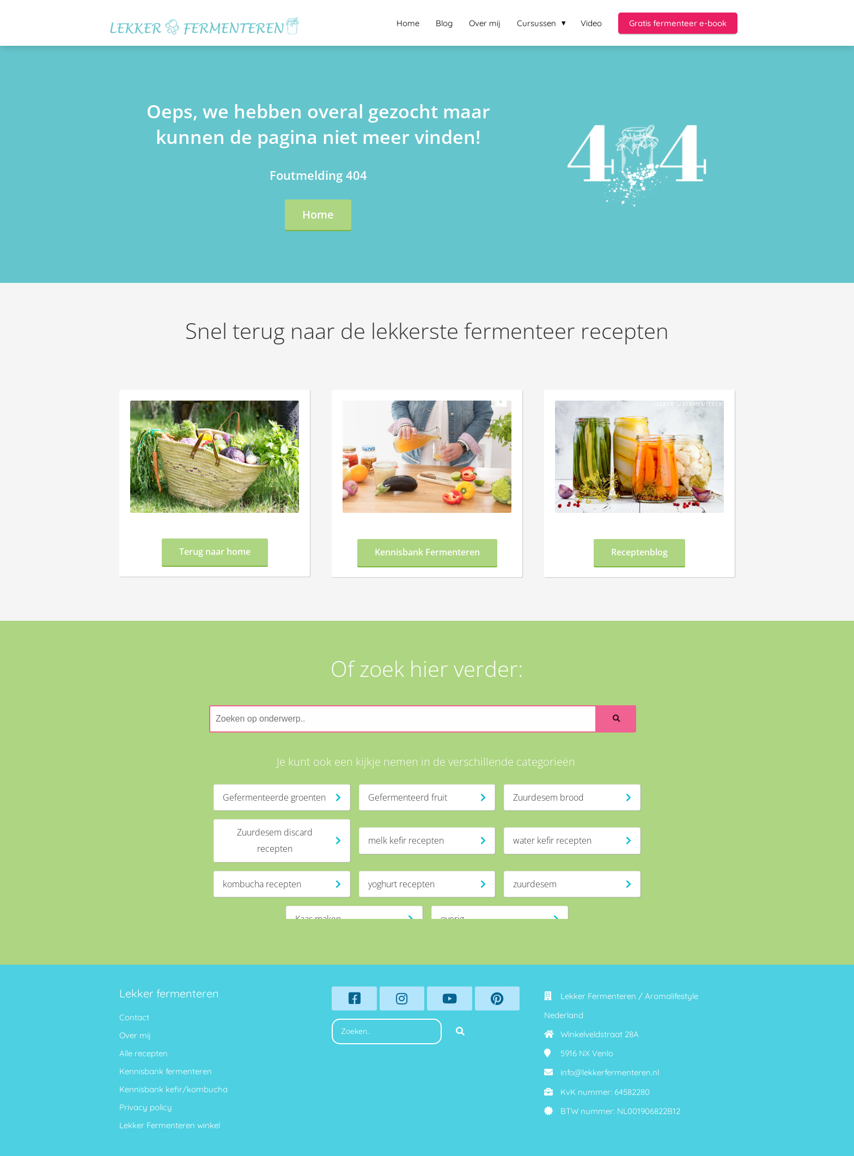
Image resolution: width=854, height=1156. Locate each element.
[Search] (616, 719)
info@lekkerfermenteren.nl (609, 1072)
